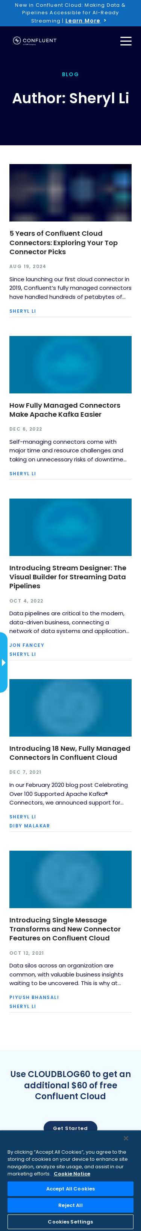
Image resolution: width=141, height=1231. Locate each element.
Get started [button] (70, 1128)
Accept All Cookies (70, 1188)
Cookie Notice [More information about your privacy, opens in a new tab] (72, 1173)
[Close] (126, 1138)
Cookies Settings (70, 1221)
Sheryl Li (22, 311)
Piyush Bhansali (34, 997)
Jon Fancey (26, 645)
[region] (70, 1180)
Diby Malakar (29, 826)
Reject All (70, 1205)
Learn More (83, 20)
